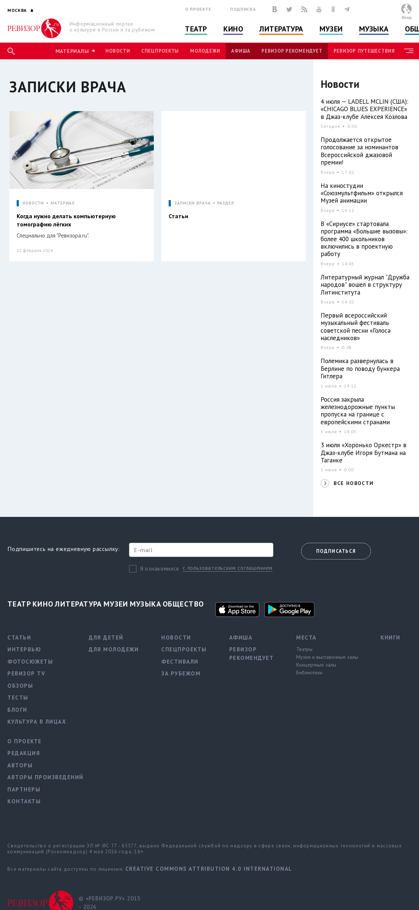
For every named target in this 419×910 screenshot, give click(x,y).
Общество (183, 604)
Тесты (17, 697)
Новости (117, 51)
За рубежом (180, 673)
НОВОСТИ (33, 203)
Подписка (243, 9)
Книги (391, 637)
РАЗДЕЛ (225, 203)
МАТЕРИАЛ (63, 203)
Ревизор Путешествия (364, 51)
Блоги (17, 709)
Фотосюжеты (30, 661)
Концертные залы (316, 664)
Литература (281, 29)
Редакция (23, 753)
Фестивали (180, 661)
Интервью (24, 649)
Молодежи (205, 51)
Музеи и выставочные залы (327, 657)
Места (306, 637)
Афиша (240, 51)
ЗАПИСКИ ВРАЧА (192, 203)
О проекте (198, 9)
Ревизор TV (26, 673)
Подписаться (336, 551)
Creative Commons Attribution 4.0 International (208, 868)
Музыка (374, 29)
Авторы (20, 765)
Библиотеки (309, 672)
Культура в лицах (36, 721)
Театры (304, 649)
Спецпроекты (160, 51)
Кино (233, 29)
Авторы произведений (45, 777)
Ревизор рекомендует (291, 51)
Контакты (24, 801)
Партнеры (23, 789)
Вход (407, 17)
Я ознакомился (159, 568)
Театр (196, 29)
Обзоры (20, 685)
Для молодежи (114, 649)
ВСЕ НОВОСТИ (354, 483)
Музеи (331, 29)
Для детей (106, 637)
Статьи (19, 637)
